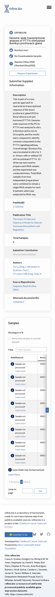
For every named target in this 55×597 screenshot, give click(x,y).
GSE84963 (18, 301)
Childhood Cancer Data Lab (33, 541)
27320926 (18, 206)
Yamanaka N (33, 266)
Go (40, 491)
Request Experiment (27, 73)
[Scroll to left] (7, 410)
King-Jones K (35, 273)
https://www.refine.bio (21, 594)
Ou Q (15, 266)
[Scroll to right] (47, 410)
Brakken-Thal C (21, 270)
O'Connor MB (20, 273)
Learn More (14, 474)
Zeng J (22, 266)
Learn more (20, 371)
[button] (49, 8)
